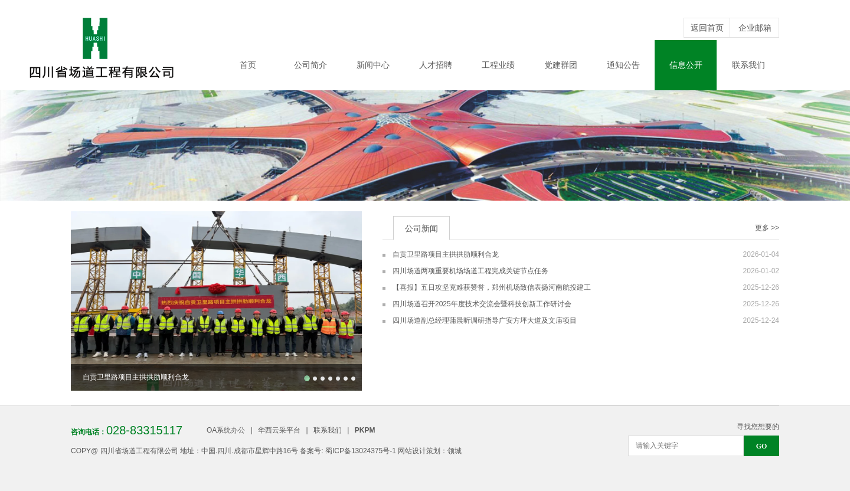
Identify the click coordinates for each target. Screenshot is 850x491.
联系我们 (748, 65)
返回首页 (707, 27)
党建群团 (560, 65)
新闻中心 (373, 65)
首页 (248, 65)
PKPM (365, 430)
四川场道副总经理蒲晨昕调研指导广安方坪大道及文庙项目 (485, 320)
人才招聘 (435, 65)
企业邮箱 (754, 27)
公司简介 (310, 65)
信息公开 (685, 65)
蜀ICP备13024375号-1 (360, 451)
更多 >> (767, 228)
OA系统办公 (226, 430)
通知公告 (623, 65)
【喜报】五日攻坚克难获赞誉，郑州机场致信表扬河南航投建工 (492, 287)
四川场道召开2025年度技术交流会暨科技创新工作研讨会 (482, 304)
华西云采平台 (279, 430)
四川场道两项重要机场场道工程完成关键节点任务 (470, 271)
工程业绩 (498, 65)
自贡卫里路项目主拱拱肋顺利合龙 (446, 254)
